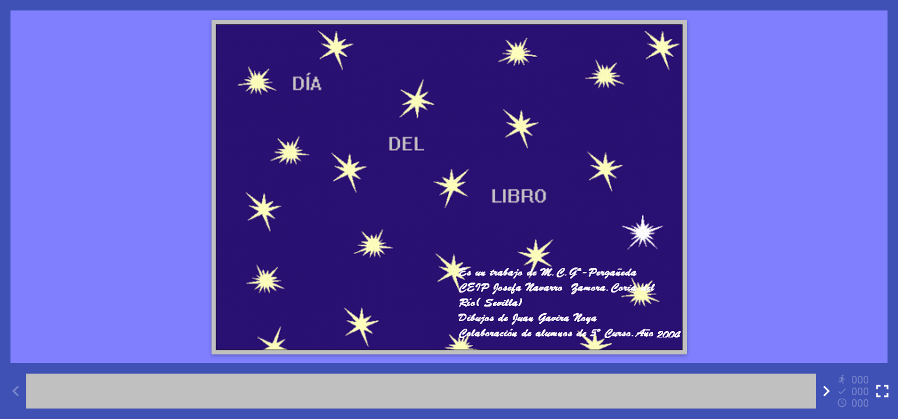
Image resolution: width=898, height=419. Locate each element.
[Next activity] (826, 391)
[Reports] (854, 391)
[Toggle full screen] (882, 391)
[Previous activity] (15, 391)
